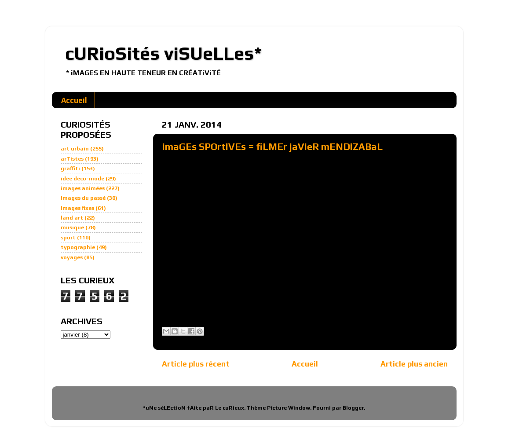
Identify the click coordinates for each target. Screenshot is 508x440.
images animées (83, 188)
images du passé (83, 197)
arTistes (72, 158)
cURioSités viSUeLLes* (163, 53)
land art (72, 217)
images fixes (77, 208)
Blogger (353, 407)
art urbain (75, 148)
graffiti (70, 168)
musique (72, 227)
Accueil (74, 100)
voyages (72, 257)
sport (68, 237)
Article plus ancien (414, 363)
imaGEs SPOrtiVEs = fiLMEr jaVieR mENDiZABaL (272, 146)
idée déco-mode (82, 178)
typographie (78, 247)
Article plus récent (196, 363)
